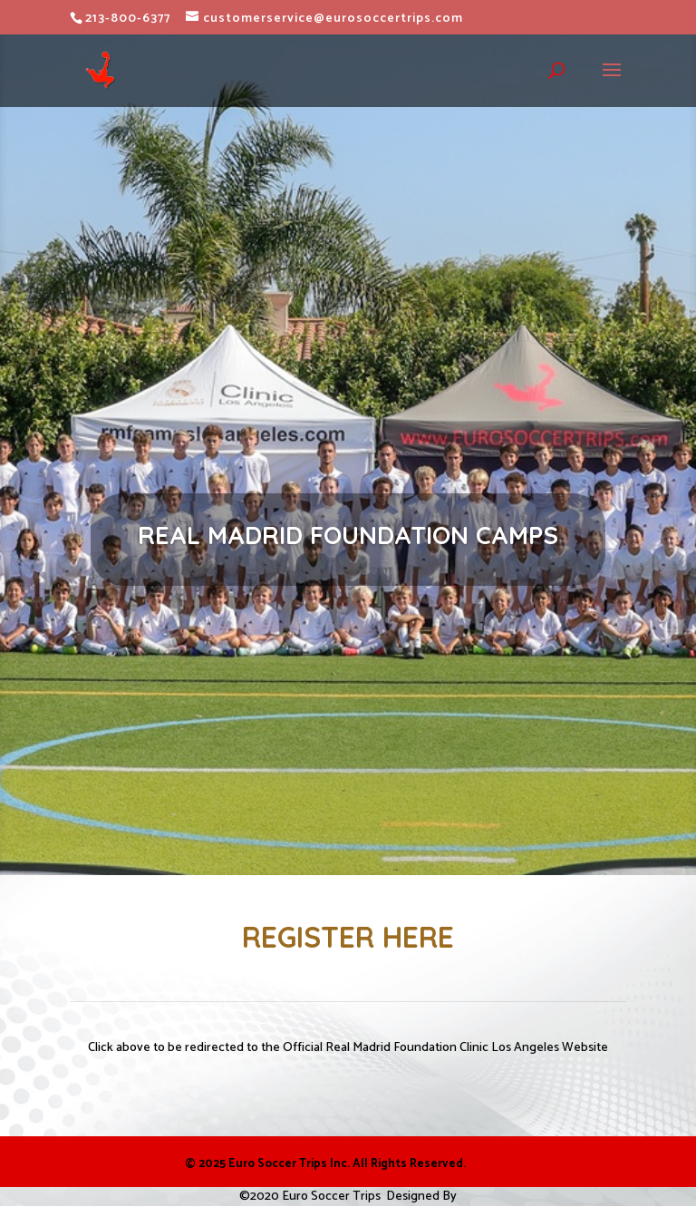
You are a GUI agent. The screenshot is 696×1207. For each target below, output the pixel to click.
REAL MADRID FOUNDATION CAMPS (348, 535)
